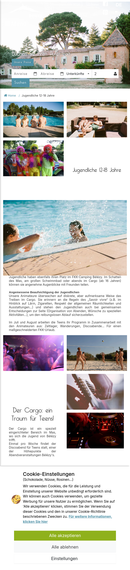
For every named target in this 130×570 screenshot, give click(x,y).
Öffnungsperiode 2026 (63, 4)
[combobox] (78, 73)
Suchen (20, 82)
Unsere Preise (22, 62)
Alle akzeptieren (65, 535)
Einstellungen (65, 558)
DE (118, 8)
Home (10, 95)
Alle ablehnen (65, 547)
